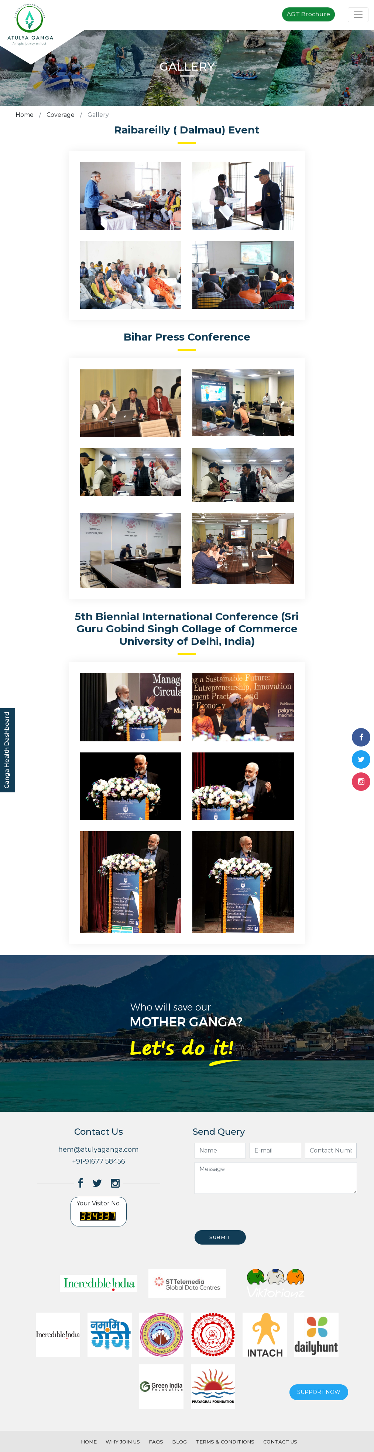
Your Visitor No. (98, 1212)
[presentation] (249, 1212)
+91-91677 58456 (98, 1161)
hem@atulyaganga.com (98, 1149)
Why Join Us (123, 1442)
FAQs (156, 1442)
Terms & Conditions (225, 1442)
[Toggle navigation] (358, 14)
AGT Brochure (308, 14)
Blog (179, 1442)
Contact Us (280, 1442)
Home (25, 114)
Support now (318, 1392)
